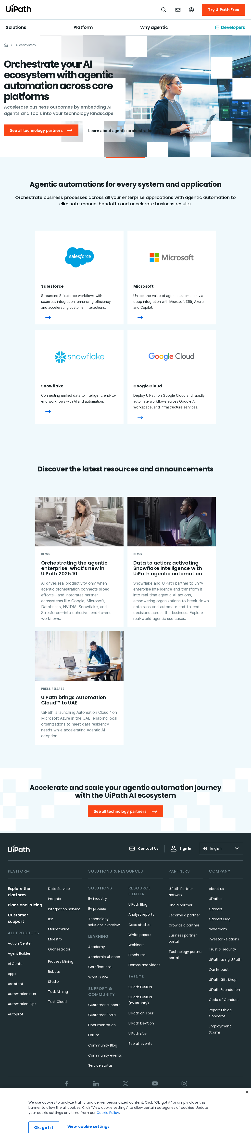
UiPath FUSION (140, 987)
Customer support (104, 1004)
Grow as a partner (184, 925)
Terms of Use (92, 1100)
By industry (97, 898)
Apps (12, 973)
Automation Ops (22, 1003)
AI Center (16, 963)
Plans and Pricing (25, 905)
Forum (93, 1035)
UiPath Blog (137, 904)
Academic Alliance (104, 956)
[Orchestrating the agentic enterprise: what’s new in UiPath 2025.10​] (79, 562)
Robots (54, 971)
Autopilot (15, 1014)
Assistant (15, 983)
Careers (215, 909)
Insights (54, 898)
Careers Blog (219, 919)
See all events (140, 1043)
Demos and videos (144, 964)
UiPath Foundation (224, 989)
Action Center (20, 943)
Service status (100, 1065)
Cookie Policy (108, 1126)
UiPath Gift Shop (223, 979)
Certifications (100, 966)
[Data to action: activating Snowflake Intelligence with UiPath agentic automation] (171, 562)
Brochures (137, 954)
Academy (96, 946)
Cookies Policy (150, 1100)
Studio (53, 981)
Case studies (139, 924)
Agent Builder (19, 953)
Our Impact (219, 969)
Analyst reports (141, 914)
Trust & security (222, 949)
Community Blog (102, 1045)
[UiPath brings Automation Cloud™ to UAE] (79, 688)
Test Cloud (57, 1001)
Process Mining (60, 961)
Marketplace (58, 929)
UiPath (137, 1033)
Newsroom (218, 929)
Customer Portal (102, 1014)
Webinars (136, 944)
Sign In (181, 848)
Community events (105, 1055)
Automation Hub (22, 993)
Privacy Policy (121, 1100)
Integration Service (64, 909)
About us (216, 888)
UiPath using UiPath (225, 959)
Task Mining (58, 991)
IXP (50, 919)
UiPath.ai (216, 898)
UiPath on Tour (140, 1013)
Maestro (55, 939)
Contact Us (144, 848)
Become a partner (184, 915)
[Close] (247, 1105)
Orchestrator (59, 949)
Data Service (59, 888)
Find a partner (180, 905)
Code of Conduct (224, 999)
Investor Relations (224, 939)
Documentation (102, 1025)
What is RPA (98, 977)
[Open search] (164, 9)
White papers (139, 934)
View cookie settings (185, 1100)
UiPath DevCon (141, 1023)
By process (97, 908)
